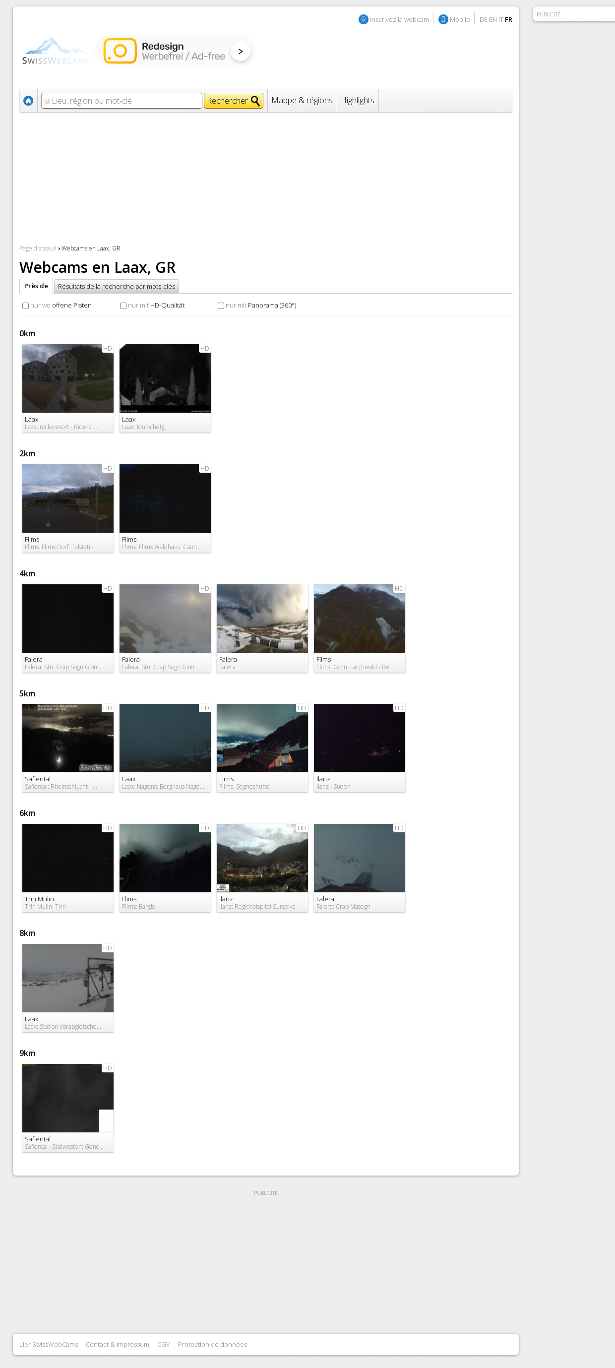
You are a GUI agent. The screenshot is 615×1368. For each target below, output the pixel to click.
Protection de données (212, 1344)
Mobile (460, 19)
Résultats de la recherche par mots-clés (116, 286)
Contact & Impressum (117, 1344)
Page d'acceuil (38, 248)
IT (500, 19)
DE (484, 19)
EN (493, 19)
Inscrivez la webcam (399, 19)
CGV (163, 1344)
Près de (36, 285)
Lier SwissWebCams (48, 1344)
